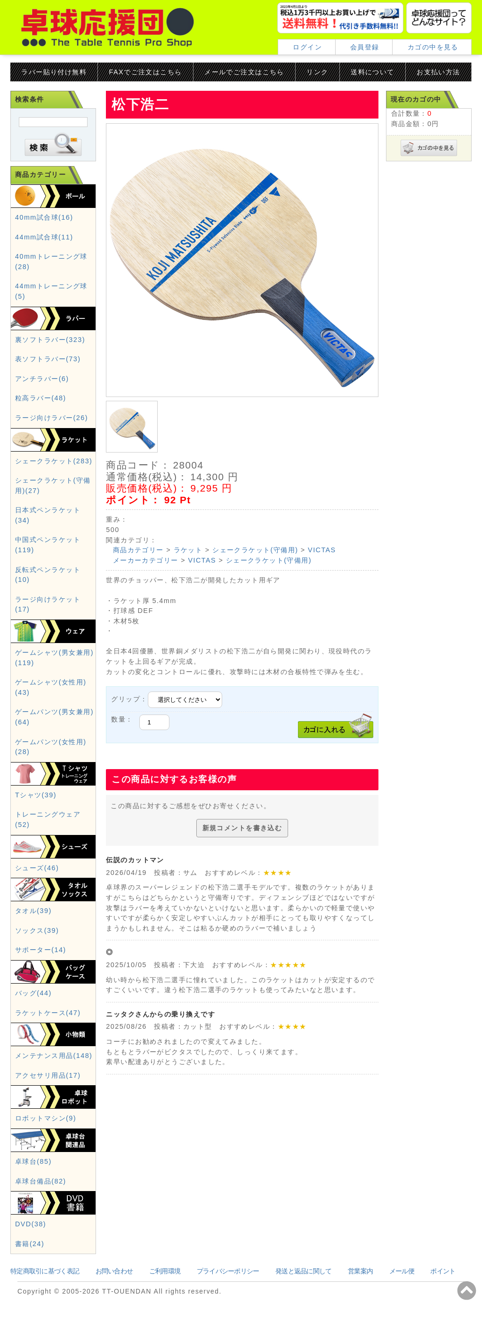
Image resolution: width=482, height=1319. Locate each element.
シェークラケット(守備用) (255, 550)
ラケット (188, 550)
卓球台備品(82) (40, 1181)
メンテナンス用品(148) (53, 1055)
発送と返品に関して (303, 1271)
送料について (372, 72)
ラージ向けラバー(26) (51, 417)
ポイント (442, 1271)
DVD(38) (30, 1224)
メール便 (401, 1271)
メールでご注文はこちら (244, 72)
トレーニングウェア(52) (47, 819)
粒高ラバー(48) (40, 398)
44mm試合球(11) (44, 237)
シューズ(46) (37, 868)
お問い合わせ (114, 1271)
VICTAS (322, 550)
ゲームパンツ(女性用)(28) (50, 747)
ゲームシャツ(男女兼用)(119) (54, 658)
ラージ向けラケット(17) (47, 604)
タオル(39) (33, 910)
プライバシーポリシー (228, 1271)
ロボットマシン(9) (45, 1118)
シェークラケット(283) (53, 461)
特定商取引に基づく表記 (44, 1271)
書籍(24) (29, 1243)
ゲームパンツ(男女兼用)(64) (54, 717)
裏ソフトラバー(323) (50, 339)
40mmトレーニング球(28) (51, 261)
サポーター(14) (40, 949)
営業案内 (360, 1271)
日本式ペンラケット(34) (47, 515)
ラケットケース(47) (47, 1013)
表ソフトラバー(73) (47, 359)
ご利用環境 (164, 1271)
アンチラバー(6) (42, 378)
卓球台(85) (33, 1161)
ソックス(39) (37, 930)
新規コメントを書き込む (242, 828)
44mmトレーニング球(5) (51, 291)
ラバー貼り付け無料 (54, 72)
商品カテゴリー (138, 550)
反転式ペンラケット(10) (47, 575)
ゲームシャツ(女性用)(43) (50, 687)
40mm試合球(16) (44, 217)
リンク (317, 72)
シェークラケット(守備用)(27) (53, 485)
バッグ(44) (33, 993)
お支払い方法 (438, 72)
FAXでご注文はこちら (145, 72)
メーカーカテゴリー (145, 560)
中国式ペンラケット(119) (47, 545)
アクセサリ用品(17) (47, 1075)
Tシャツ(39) (35, 795)
